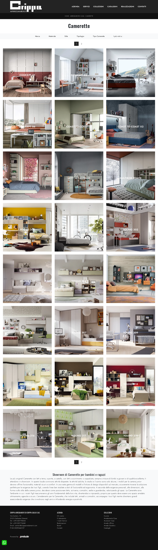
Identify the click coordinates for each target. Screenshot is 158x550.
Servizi (86, 6)
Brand (59, 525)
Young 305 (130, 281)
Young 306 (27, 332)
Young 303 (27, 281)
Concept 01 (27, 75)
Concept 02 (79, 75)
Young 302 (130, 229)
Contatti (142, 6)
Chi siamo (60, 516)
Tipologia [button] (80, 36)
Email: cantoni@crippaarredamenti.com (23, 525)
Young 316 (27, 435)
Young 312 (79, 384)
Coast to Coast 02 (131, 126)
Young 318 (130, 435)
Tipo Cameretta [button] (99, 36)
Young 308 (27, 229)
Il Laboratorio (61, 518)
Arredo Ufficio (109, 523)
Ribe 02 (27, 178)
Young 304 (79, 281)
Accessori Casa (109, 521)
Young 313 (130, 384)
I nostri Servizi (62, 521)
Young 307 (79, 332)
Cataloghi (112, 6)
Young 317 (79, 435)
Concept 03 (131, 75)
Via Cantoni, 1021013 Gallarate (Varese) (18, 517)
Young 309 (130, 332)
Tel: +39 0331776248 (17, 523)
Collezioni (98, 6)
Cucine (106, 516)
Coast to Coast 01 (79, 126)
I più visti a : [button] (118, 36)
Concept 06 (27, 126)
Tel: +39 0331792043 (18, 521)
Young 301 (79, 229)
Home (67, 16)
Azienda (75, 6)
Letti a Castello (79, 178)
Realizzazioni (127, 6)
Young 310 (27, 384)
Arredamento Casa (77, 16)
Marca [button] (37, 36)
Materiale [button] (52, 36)
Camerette (89, 16)
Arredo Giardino (109, 525)
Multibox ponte (131, 178)
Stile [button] (66, 36)
